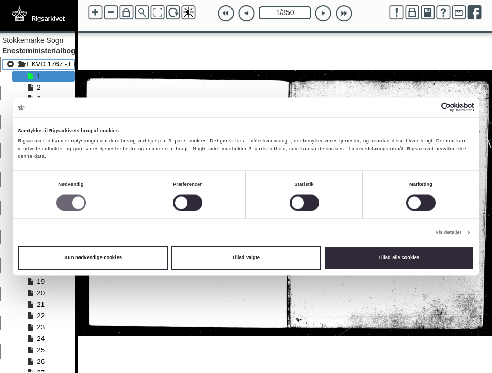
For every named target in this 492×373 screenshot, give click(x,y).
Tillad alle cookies (398, 258)
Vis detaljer (449, 232)
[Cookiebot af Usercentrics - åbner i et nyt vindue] (429, 107)
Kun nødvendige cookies (93, 258)
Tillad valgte (246, 258)
